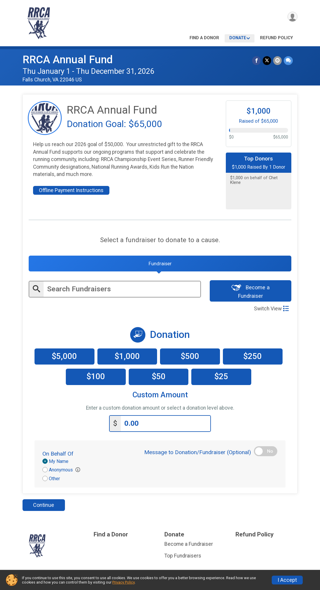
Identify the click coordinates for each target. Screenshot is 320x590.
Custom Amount (160, 397)
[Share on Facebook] (257, 61)
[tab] (160, 265)
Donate (237, 37)
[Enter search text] (122, 291)
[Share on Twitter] (267, 61)
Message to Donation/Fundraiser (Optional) (197, 454)
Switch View (271, 311)
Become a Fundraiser (250, 293)
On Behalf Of (57, 455)
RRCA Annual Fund (68, 59)
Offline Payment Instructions (71, 190)
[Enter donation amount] (165, 425)
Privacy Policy (123, 582)
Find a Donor (204, 37)
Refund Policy (276, 37)
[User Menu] (292, 17)
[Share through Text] (288, 61)
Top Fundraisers (182, 557)
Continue (43, 507)
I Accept (287, 580)
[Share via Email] (277, 61)
